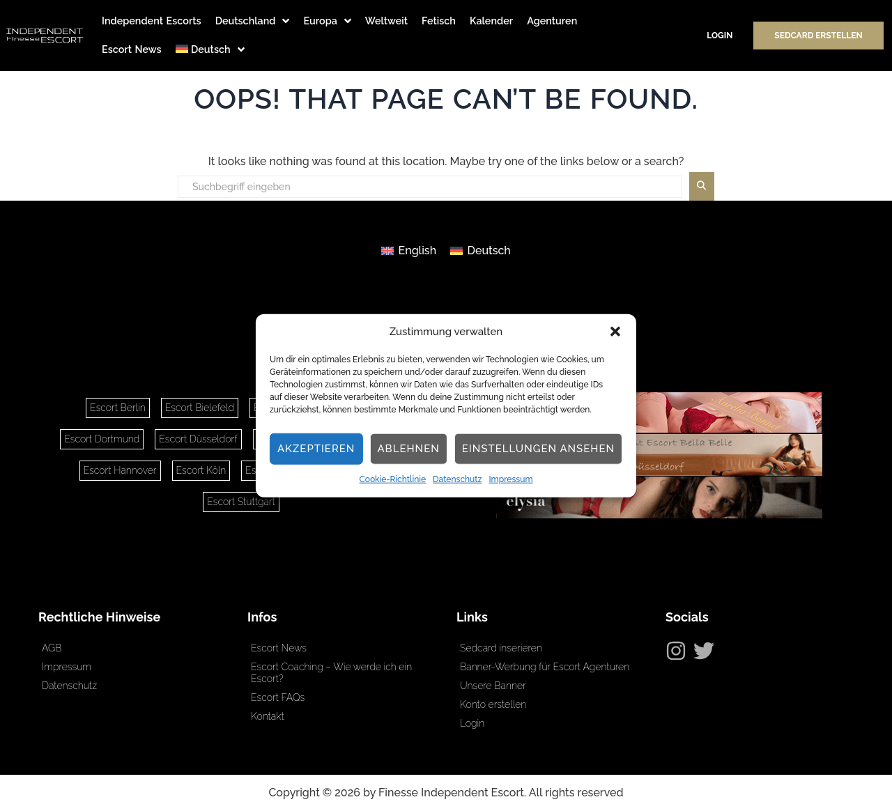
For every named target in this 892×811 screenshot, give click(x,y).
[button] (615, 332)
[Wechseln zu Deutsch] (480, 251)
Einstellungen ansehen (538, 448)
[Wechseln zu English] (408, 251)
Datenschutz (457, 479)
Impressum (510, 479)
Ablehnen (408, 448)
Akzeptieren (316, 448)
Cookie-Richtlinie (393, 479)
